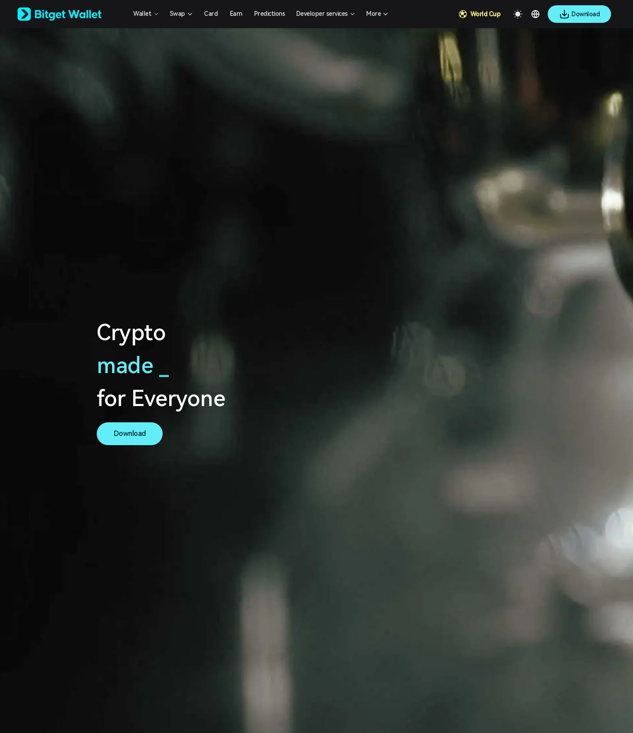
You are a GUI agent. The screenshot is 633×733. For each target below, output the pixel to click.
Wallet (142, 13)
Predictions (269, 13)
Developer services (322, 13)
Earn (236, 13)
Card (211, 13)
